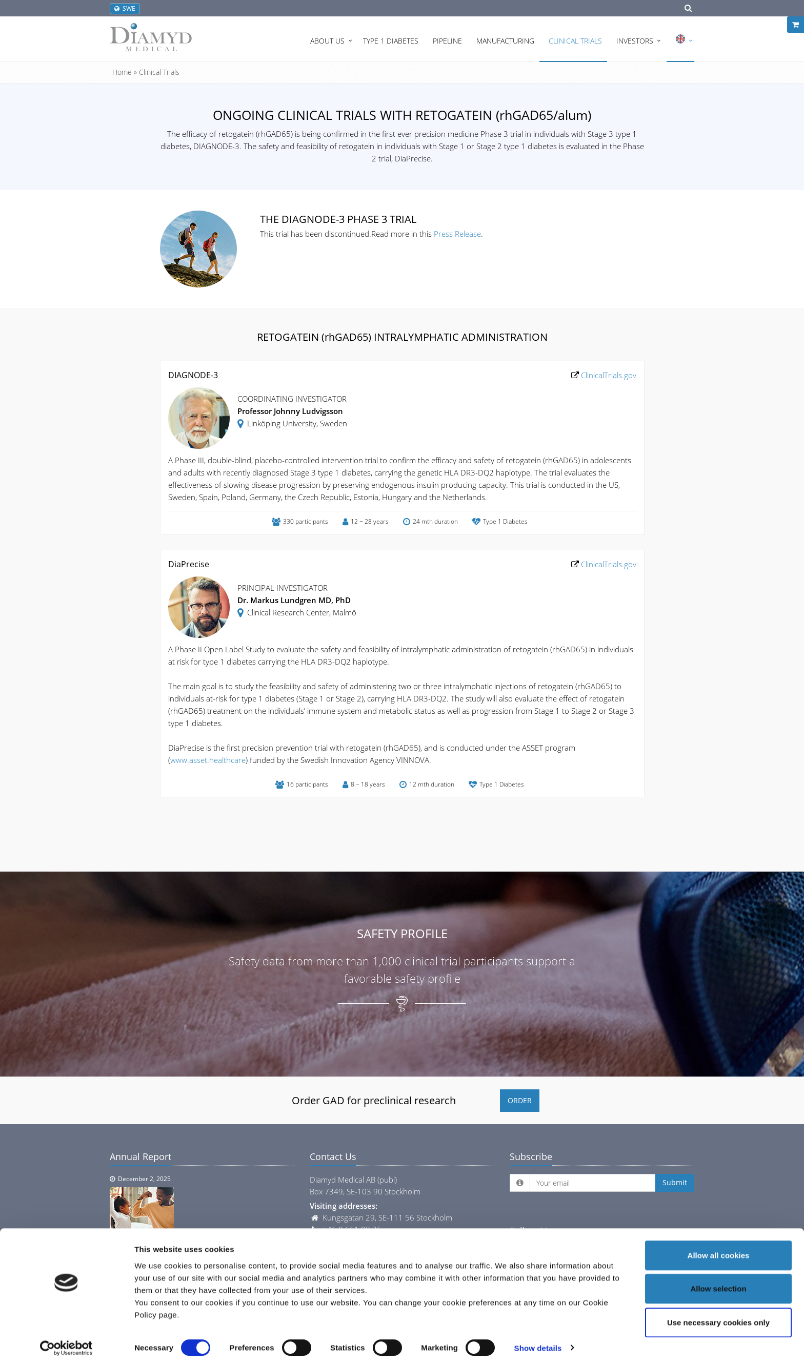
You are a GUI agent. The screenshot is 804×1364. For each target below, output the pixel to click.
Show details (538, 1343)
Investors (634, 41)
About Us (327, 41)
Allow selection (718, 1284)
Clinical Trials (575, 41)
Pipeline (447, 41)
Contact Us (333, 1156)
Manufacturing (505, 41)
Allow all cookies (719, 1251)
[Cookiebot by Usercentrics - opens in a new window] (66, 1344)
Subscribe (531, 1156)
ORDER (520, 1100)
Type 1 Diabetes (390, 41)
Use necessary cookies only (718, 1318)
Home (122, 72)
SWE (124, 8)
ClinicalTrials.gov (607, 375)
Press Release (457, 234)
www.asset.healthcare (208, 760)
